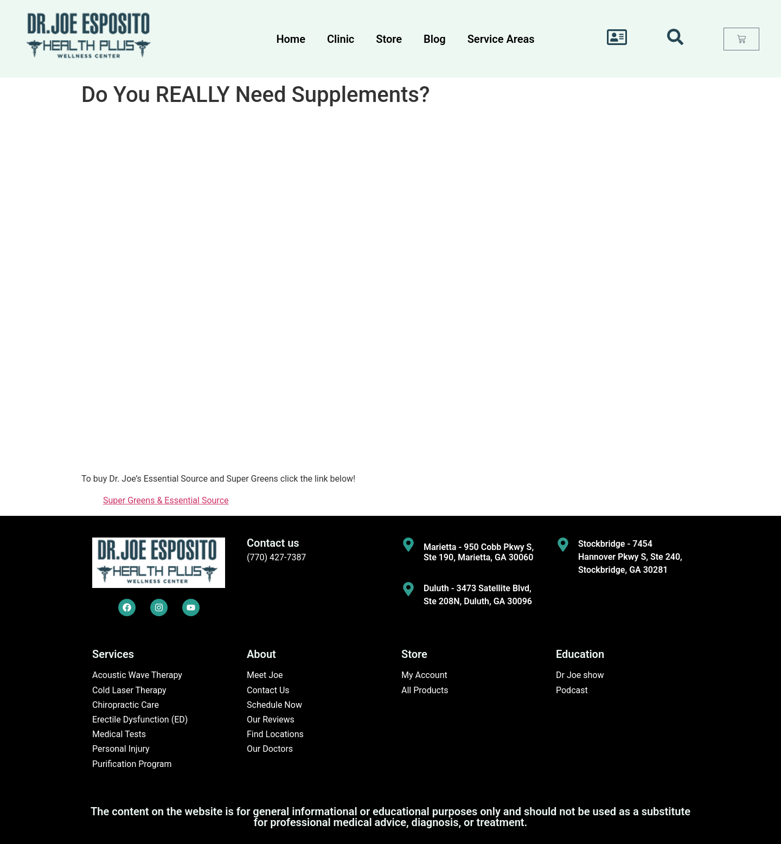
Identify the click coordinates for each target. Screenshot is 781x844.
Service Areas (501, 39)
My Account (424, 675)
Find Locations (275, 734)
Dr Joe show (580, 675)
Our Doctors (270, 749)
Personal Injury (121, 749)
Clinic (340, 39)
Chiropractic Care (125, 705)
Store (389, 39)
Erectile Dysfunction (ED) (140, 719)
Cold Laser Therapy (129, 690)
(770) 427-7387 (276, 557)
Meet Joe (265, 675)
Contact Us (268, 690)
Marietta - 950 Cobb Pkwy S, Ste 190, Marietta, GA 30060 (479, 552)
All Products (424, 690)
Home (290, 39)
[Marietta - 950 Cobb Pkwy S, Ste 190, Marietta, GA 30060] (408, 545)
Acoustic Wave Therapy (137, 675)
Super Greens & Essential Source (166, 500)
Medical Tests (119, 734)
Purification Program (132, 764)
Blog (435, 39)
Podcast (572, 690)
